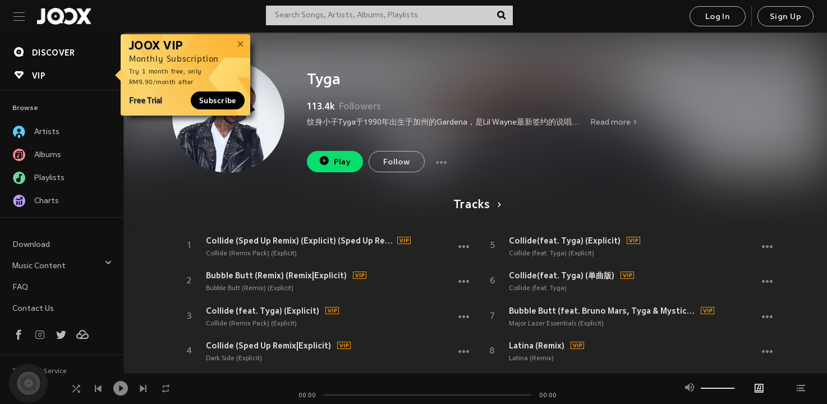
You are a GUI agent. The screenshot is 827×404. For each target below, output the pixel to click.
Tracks (475, 205)
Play (335, 160)
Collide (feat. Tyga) (538, 288)
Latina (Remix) (536, 345)
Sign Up (785, 17)
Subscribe (217, 100)
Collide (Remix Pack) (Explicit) (251, 253)
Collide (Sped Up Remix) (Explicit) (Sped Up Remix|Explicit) (300, 240)
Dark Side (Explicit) (234, 358)
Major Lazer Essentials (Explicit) (556, 323)
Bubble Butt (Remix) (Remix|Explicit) (276, 275)
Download (31, 245)
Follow (396, 162)
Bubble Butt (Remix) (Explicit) (249, 288)
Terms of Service (39, 371)
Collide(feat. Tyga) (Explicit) (565, 240)
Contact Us (33, 309)
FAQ (20, 287)
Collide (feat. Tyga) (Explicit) (262, 310)
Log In (717, 17)
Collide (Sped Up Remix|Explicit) (268, 345)
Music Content (62, 264)
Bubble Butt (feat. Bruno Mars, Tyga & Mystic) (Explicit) (603, 310)
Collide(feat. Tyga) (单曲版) (561, 275)
